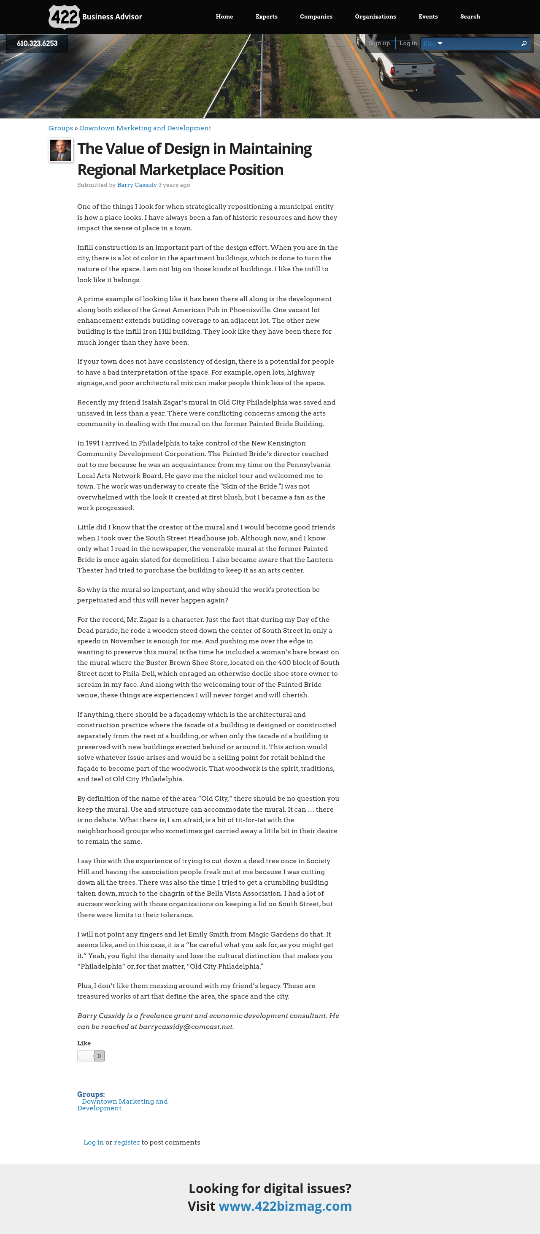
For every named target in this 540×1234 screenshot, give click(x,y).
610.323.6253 (37, 44)
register (127, 1142)
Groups (61, 128)
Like (84, 1043)
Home (224, 17)
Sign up (379, 43)
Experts (267, 17)
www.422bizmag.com (285, 1206)
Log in (408, 43)
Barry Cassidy (137, 184)
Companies (316, 17)
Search (470, 17)
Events (428, 17)
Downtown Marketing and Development (145, 128)
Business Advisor (95, 17)
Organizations (376, 17)
